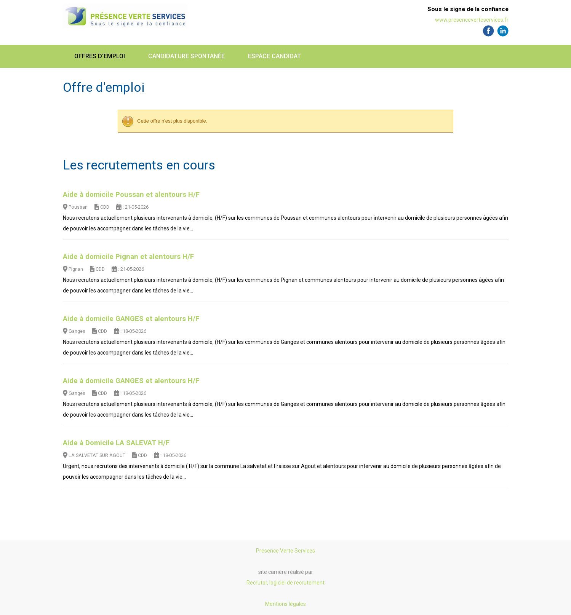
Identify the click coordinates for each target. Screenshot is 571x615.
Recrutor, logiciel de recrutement (285, 583)
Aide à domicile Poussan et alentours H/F (131, 194)
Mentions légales (285, 604)
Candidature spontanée (186, 56)
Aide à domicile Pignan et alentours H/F (128, 256)
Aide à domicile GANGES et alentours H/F (131, 319)
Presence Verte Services (285, 551)
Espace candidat (274, 56)
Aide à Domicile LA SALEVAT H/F (116, 443)
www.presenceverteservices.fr (472, 20)
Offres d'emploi (99, 56)
